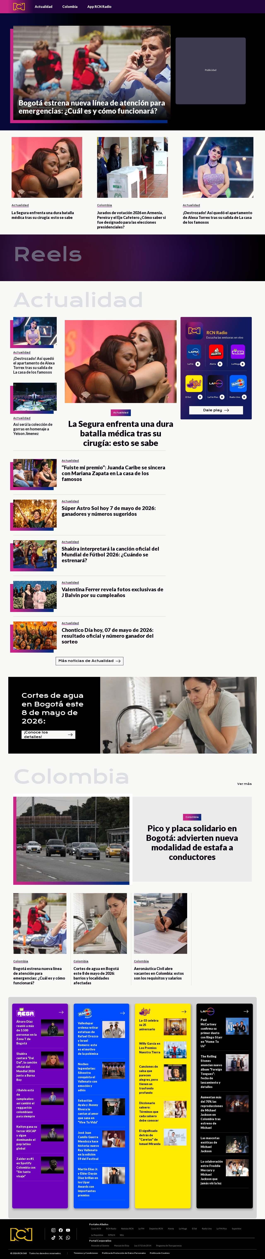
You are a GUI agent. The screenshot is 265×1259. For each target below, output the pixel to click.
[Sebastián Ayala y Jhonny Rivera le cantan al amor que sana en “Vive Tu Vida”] (101, 1112)
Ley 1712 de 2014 (140, 1246)
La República (95, 1233)
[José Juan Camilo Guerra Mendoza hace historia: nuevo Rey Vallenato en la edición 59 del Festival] (101, 1147)
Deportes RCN (154, 1227)
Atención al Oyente (98, 1246)
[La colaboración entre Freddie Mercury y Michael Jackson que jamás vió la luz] (225, 1173)
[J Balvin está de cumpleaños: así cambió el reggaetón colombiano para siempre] (40, 1104)
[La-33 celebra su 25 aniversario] (163, 1028)
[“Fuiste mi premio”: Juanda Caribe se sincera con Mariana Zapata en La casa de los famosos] (35, 473)
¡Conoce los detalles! (48, 735)
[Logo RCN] (21, 1234)
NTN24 (109, 1233)
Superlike (234, 1227)
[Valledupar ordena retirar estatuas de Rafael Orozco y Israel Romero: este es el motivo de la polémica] (101, 1040)
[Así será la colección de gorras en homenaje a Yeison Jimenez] (35, 397)
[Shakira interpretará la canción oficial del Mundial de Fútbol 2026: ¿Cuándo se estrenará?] (35, 554)
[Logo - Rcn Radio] (19, 6)
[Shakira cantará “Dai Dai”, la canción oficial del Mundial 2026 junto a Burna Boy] (40, 1068)
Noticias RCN (125, 1227)
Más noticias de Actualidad (89, 661)
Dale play (216, 410)
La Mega (181, 1227)
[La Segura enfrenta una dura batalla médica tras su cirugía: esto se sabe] (47, 167)
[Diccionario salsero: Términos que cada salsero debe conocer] (163, 1113)
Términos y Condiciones (86, 1253)
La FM (139, 1227)
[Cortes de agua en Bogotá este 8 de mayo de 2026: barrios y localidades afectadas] (100, 923)
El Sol (192, 1227)
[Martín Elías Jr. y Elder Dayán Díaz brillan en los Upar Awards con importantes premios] (101, 1183)
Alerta (169, 1227)
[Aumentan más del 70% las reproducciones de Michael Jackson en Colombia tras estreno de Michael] (225, 1114)
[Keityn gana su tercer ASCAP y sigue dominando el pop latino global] (40, 1138)
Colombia (69, 6)
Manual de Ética (119, 1246)
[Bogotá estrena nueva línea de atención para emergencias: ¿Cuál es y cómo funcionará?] (92, 73)
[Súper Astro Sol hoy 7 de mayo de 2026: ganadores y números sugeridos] (35, 514)
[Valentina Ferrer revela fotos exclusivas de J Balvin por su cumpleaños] (35, 595)
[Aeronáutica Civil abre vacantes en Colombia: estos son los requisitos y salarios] (160, 923)
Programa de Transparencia (167, 1246)
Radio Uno (205, 1227)
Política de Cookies (160, 1253)
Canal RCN (94, 1227)
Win (120, 1233)
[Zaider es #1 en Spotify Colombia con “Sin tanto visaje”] (40, 1169)
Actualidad (43, 6)
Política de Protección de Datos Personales (124, 1253)
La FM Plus (220, 1227)
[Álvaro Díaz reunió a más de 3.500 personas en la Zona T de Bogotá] (40, 1033)
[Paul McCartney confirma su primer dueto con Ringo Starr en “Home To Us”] (225, 1034)
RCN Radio (109, 1227)
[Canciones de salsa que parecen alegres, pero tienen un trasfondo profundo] (163, 1081)
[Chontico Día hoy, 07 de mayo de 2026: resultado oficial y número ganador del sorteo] (35, 636)
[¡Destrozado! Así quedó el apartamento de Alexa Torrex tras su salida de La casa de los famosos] (218, 167)
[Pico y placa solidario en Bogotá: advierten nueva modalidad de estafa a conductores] (72, 839)
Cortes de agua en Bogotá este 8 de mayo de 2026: (53, 708)
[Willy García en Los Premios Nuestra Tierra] (163, 1051)
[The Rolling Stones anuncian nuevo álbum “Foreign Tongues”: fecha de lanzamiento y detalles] (225, 1073)
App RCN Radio (99, 6)
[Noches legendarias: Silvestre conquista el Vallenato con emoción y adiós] (101, 1078)
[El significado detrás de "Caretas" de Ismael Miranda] (163, 1139)
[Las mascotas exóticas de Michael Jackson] (225, 1146)
